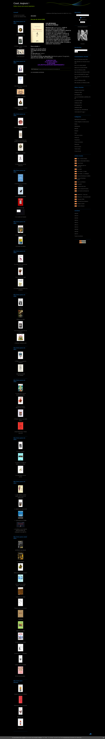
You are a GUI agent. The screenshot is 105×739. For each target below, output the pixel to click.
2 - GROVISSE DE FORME (20, 520)
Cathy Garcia (80, 163)
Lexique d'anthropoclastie (20, 664)
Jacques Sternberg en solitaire (83, 175)
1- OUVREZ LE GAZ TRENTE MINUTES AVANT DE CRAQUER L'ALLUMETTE (20, 531)
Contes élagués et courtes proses (82, 121)
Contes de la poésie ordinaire (20, 694)
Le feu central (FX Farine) (82, 188)
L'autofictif (79, 184)
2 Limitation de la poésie (20, 235)
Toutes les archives (79, 236)
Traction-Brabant (80, 205)
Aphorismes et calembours (80, 119)
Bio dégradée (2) (78, 94)
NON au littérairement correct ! (20, 572)
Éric (75, 59)
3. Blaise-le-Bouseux (20, 34)
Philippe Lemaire (81, 203)
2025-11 (76, 224)
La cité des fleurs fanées (20, 642)
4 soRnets (20, 307)
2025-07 (76, 233)
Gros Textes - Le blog (81, 171)
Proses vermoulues (79, 142)
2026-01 (76, 220)
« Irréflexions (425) (50, 13)
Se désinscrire (82, 19)
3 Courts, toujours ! (20, 451)
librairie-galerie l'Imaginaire (61, 56)
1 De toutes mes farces (21, 246)
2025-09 (76, 229)
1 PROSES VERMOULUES (20, 343)
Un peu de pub (78, 151)
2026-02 (76, 217)
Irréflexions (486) (78, 92)
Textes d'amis (77, 148)
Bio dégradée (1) (78, 105)
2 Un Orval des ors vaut (20, 277)
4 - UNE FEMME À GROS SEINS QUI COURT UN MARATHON (20, 496)
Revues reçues (78, 146)
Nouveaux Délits (80, 199)
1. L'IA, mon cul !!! (20, 56)
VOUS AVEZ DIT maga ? (83, 74)
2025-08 (76, 231)
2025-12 (76, 222)
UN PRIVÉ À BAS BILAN (20, 550)
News (76, 133)
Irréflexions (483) (81, 80)
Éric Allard (79, 169)
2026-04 (76, 213)
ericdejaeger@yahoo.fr (82, 26)
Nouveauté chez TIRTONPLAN (81, 109)
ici (39, 46)
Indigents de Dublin (20, 630)
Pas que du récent (78, 135)
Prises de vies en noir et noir (20, 608)
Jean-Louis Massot (81, 181)
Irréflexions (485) (78, 102)
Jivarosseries (20, 728)
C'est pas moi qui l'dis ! (83, 59)
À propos (82, 43)
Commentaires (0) (56, 69)
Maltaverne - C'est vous (82, 194)
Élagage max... (20, 716)
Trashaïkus (20, 619)
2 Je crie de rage (20, 207)
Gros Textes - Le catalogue (83, 173)
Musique (76, 130)
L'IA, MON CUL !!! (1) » (66, 13)
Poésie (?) (77, 137)
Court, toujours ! (21, 3)
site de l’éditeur (37, 55)
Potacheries (77, 139)
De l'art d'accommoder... (20, 676)
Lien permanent (49, 69)
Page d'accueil (58, 13)
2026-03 (76, 215)
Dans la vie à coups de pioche (20, 705)
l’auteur (42, 53)
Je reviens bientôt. (82, 65)
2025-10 (76, 226)
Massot (76, 67)
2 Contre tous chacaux (20, 152)
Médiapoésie (77, 126)
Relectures (77, 144)
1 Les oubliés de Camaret (20, 216)
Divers (76, 123)
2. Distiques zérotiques (20, 96)
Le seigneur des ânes (20, 596)
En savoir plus (78, 737)
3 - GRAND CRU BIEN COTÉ (20, 509)
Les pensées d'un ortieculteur (20, 653)
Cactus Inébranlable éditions (83, 160)
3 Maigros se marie (20, 319)
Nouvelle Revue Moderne (82, 201)
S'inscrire (82, 17)
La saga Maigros (20, 561)
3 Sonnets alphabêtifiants (20, 196)
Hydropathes (57, 27)
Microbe (76, 128)
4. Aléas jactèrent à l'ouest (20, 74)
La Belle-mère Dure (81, 186)
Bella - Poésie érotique (82, 158)
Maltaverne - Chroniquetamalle (84, 196)
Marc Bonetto (77, 61)
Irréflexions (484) (81, 69)
